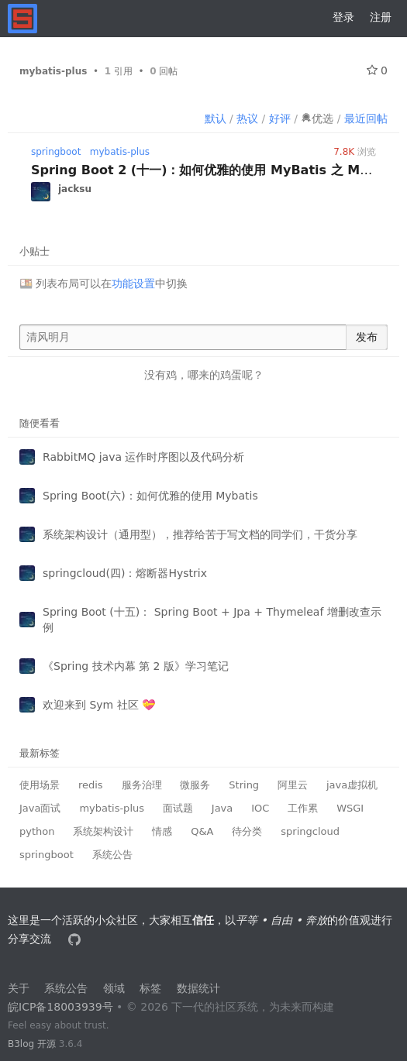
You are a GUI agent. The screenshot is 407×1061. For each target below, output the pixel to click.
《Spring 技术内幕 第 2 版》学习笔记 (136, 666)
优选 (317, 118)
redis (90, 785)
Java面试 (39, 808)
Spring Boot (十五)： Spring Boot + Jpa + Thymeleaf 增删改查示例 (212, 620)
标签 (150, 988)
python (36, 831)
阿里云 (293, 785)
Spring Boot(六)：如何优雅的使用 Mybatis (150, 495)
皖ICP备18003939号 (60, 1007)
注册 (380, 17)
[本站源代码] (76, 938)
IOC (260, 808)
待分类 (247, 831)
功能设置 (133, 283)
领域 (114, 988)
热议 (247, 118)
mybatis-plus (120, 151)
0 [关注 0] (377, 70)
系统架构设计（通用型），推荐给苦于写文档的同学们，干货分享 (200, 534)
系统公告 (112, 854)
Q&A (202, 831)
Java (222, 808)
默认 (215, 118)
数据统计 (198, 988)
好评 (280, 118)
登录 (343, 17)
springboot (56, 151)
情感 (162, 831)
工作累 (303, 808)
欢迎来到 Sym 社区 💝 (99, 705)
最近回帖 (366, 118)
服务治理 (142, 785)
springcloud (310, 831)
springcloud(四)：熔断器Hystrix (125, 573)
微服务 (195, 785)
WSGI (350, 808)
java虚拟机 (352, 785)
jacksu (74, 189)
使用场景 (39, 785)
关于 (18, 988)
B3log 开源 (32, 1044)
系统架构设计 (103, 831)
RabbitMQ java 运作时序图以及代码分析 (143, 457)
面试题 (178, 808)
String (244, 785)
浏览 (354, 151)
